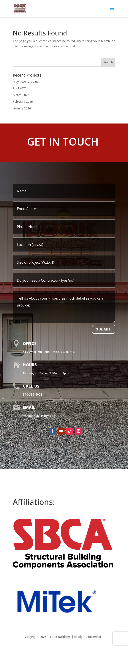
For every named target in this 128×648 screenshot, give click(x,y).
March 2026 (21, 95)
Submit (103, 329)
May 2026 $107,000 (26, 82)
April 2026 (20, 88)
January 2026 (22, 108)
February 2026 (23, 101)
